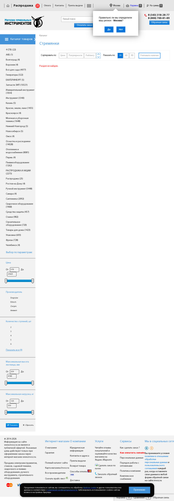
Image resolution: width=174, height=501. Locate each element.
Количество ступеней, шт (18, 321)
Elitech (13, 302)
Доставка (75, 480)
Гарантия (49, 453)
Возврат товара (78, 466)
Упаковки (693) (13, 235)
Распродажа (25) (14, 179)
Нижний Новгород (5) (17, 126)
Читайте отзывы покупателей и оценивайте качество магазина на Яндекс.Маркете (106, 454)
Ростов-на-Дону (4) (15, 184)
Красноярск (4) (13, 113)
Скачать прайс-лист (56, 478)
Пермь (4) (11, 157)
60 (126, 55)
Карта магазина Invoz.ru (57, 468)
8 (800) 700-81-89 (158, 18)
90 (132, 55)
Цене (62, 55)
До (22, 269)
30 (120, 55)
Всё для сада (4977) (16, 70)
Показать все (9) (14, 350)
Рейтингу (90, 55)
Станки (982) (12, 217)
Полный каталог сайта (56, 463)
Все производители (55, 473)
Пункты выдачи (75, 6)
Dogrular (14, 298)
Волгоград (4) (13, 60)
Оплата (47, 6)
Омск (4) (10, 136)
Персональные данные (131, 458)
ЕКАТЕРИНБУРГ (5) (15, 80)
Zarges (13, 306)
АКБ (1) (9, 55)
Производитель (14, 292)
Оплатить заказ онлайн (88, 25)
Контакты (59, 6)
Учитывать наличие (149, 55)
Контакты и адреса (79, 456)
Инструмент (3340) (15, 98)
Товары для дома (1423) (18, 230)
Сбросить (28, 425)
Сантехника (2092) (15, 199)
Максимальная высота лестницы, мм (17, 363)
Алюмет (13, 311)
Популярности (75, 55)
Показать (12, 425)
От (7, 269)
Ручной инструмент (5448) (19, 189)
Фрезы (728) (12, 240)
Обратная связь (159, 22)
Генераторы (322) (14, 75)
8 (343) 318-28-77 (158, 15)
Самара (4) (11, 194)
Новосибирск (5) (14, 131)
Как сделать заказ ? (130, 448)
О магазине (51, 448)
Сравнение (139, 497)
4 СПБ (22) (11, 50)
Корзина (134, 6)
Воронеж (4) (12, 65)
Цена (8, 263)
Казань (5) (11, 103)
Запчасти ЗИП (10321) (17, 85)
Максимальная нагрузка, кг (20, 394)
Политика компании (130, 471)
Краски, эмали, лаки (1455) (19, 108)
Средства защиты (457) (17, 212)
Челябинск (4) (13, 245)
